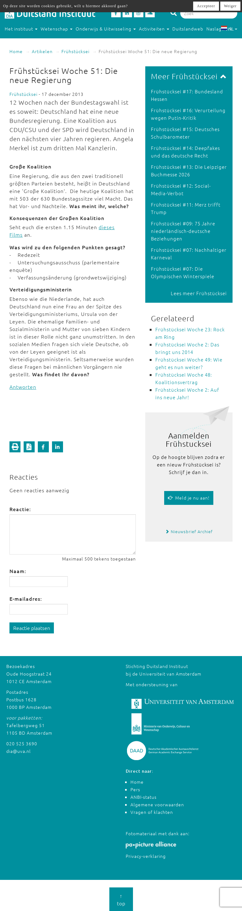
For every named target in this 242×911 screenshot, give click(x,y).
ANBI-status (143, 797)
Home (16, 51)
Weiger (230, 6)
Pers (135, 789)
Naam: (17, 570)
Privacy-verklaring (146, 856)
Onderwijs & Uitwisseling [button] (106, 28)
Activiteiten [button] (154, 28)
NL (229, 28)
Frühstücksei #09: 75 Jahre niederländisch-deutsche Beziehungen (183, 231)
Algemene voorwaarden (157, 804)
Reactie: (20, 508)
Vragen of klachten (151, 812)
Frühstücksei (75, 51)
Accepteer (206, 6)
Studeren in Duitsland (32, 41)
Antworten (22, 386)
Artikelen (42, 51)
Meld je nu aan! (189, 497)
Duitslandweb (187, 28)
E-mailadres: (25, 598)
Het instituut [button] (21, 28)
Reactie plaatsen (31, 627)
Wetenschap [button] (56, 28)
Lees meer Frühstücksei (199, 293)
